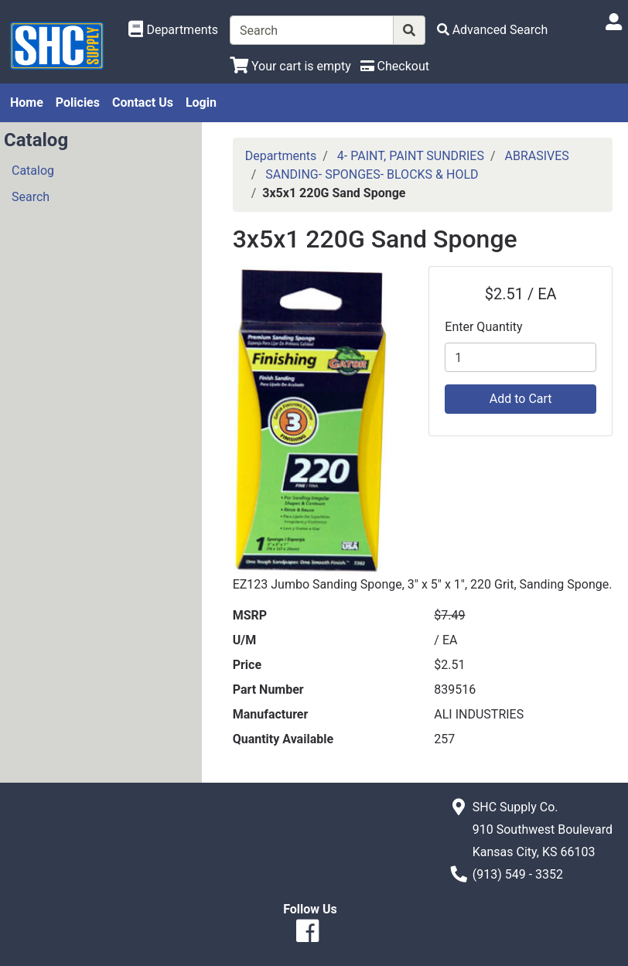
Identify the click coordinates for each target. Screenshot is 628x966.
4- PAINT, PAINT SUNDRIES (410, 155)
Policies (78, 102)
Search (30, 196)
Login (201, 102)
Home (26, 102)
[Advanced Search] (492, 29)
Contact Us (142, 102)
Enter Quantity (483, 326)
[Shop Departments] (173, 30)
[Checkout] (394, 66)
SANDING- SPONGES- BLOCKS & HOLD (371, 174)
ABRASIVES (537, 155)
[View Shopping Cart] (290, 66)
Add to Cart (521, 398)
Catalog (33, 170)
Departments (281, 155)
